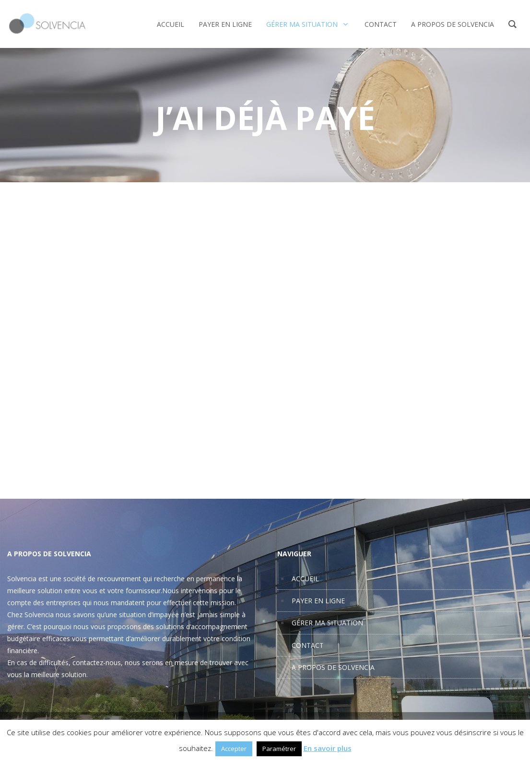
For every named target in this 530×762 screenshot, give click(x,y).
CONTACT (308, 645)
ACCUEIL (305, 578)
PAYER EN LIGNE (318, 600)
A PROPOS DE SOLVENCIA (333, 667)
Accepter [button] (234, 748)
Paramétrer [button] (279, 748)
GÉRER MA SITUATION (327, 622)
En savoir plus (328, 748)
